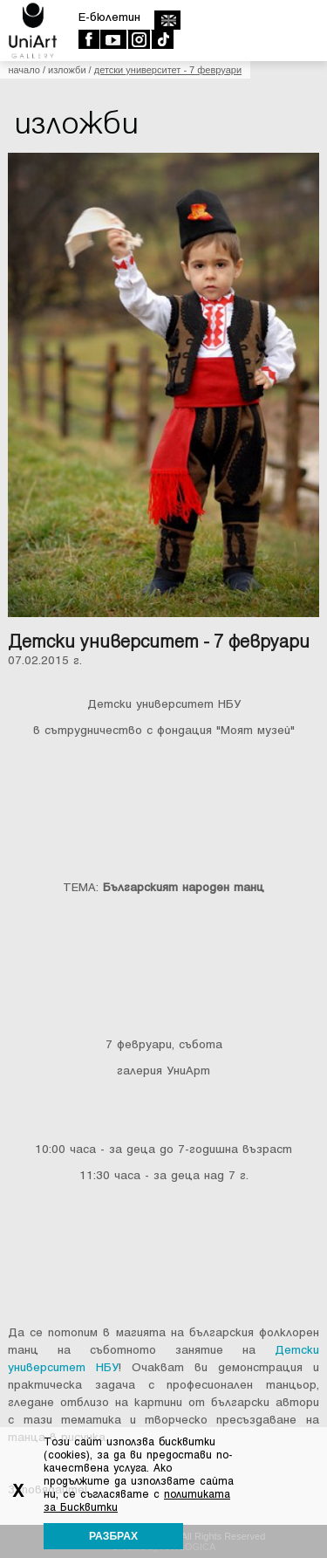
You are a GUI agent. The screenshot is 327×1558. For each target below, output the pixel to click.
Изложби (67, 70)
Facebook (88, 39)
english (167, 20)
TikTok (162, 39)
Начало (23, 70)
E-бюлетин (109, 17)
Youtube (112, 39)
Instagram (138, 39)
